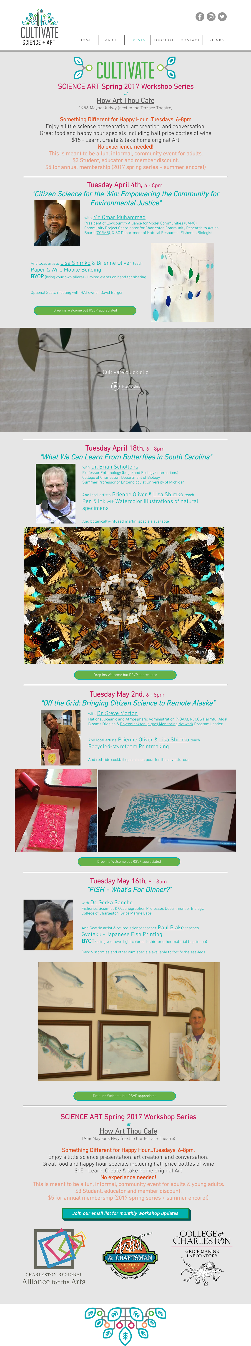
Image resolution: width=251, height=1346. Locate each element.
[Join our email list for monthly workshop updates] (125, 1213)
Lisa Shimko (75, 263)
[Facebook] (200, 16)
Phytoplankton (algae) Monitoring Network (156, 724)
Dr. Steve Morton (117, 713)
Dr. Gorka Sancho (111, 903)
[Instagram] (211, 16)
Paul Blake (171, 928)
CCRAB (103, 233)
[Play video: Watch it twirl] (125, 386)
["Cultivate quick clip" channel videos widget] (125, 380)
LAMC (190, 223)
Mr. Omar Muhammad (119, 217)
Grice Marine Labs (136, 913)
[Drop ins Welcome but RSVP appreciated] (85, 310)
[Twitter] (222, 16)
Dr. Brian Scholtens (114, 467)
